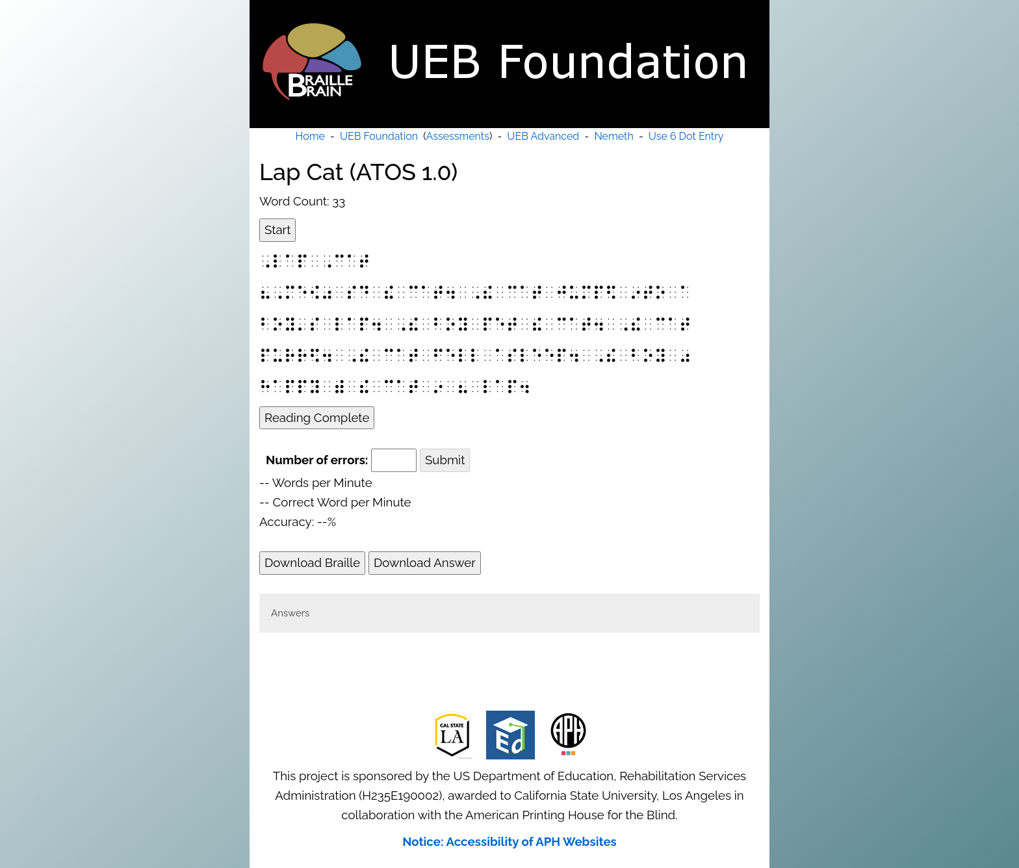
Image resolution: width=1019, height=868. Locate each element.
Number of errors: (317, 460)
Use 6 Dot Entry (686, 136)
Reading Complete (316, 417)
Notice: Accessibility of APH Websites (509, 841)
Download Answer (425, 562)
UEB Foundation (379, 136)
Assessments (457, 136)
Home (310, 136)
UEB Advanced (543, 136)
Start (277, 229)
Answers (290, 613)
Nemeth (613, 136)
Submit (445, 460)
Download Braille (312, 562)
